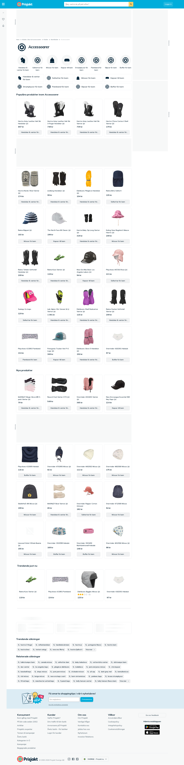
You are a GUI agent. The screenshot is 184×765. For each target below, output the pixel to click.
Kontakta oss (84, 725)
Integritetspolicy (116, 725)
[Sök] (131, 4)
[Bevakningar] (3, 25)
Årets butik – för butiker (58, 729)
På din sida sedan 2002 (28, 722)
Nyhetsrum (83, 733)
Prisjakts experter (25, 729)
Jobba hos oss (84, 729)
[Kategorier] (3, 4)
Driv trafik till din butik (57, 722)
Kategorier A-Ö (24, 740)
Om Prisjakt (83, 718)
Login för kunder (55, 733)
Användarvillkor (115, 718)
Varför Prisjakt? (54, 718)
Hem (17, 39)
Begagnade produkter (27, 748)
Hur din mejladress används (58, 705)
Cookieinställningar (117, 729)
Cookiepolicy (114, 722)
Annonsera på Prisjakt (57, 725)
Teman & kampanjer (26, 733)
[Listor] (3, 19)
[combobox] (96, 4)
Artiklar (21, 725)
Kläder (46, 39)
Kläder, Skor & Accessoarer (31, 39)
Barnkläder (54, 39)
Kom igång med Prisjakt (28, 718)
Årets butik (22, 737)
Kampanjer (22, 744)
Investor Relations (86, 737)
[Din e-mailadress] (64, 699)
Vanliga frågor (84, 722)
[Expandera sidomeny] (3, 12)
